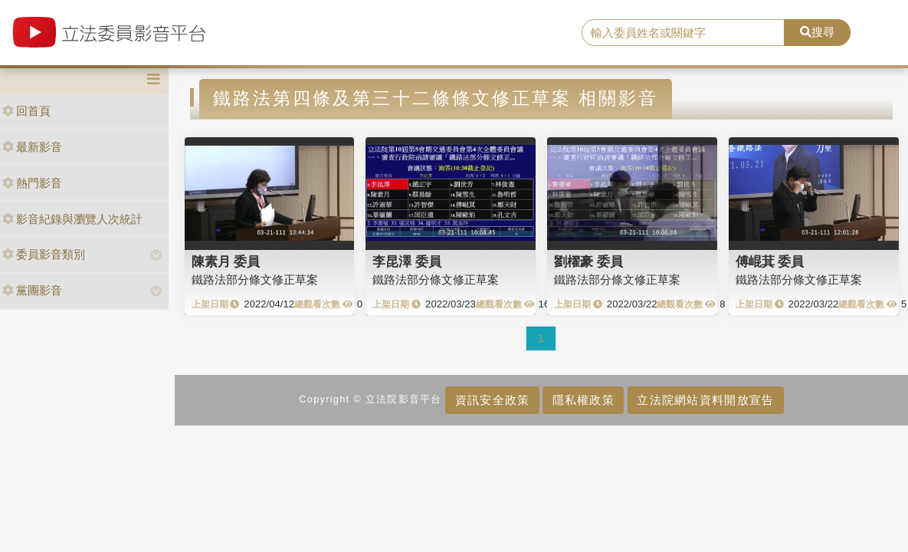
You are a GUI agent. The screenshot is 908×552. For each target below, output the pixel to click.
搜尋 (817, 31)
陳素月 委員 (226, 261)
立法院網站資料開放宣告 (705, 399)
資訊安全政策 (492, 399)
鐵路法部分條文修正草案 (255, 279)
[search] (683, 33)
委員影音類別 (43, 254)
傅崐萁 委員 (770, 261)
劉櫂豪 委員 (588, 261)
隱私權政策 (583, 399)
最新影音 (32, 146)
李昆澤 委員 (406, 261)
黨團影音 (32, 290)
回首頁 (26, 110)
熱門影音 (32, 182)
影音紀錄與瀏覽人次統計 (72, 218)
